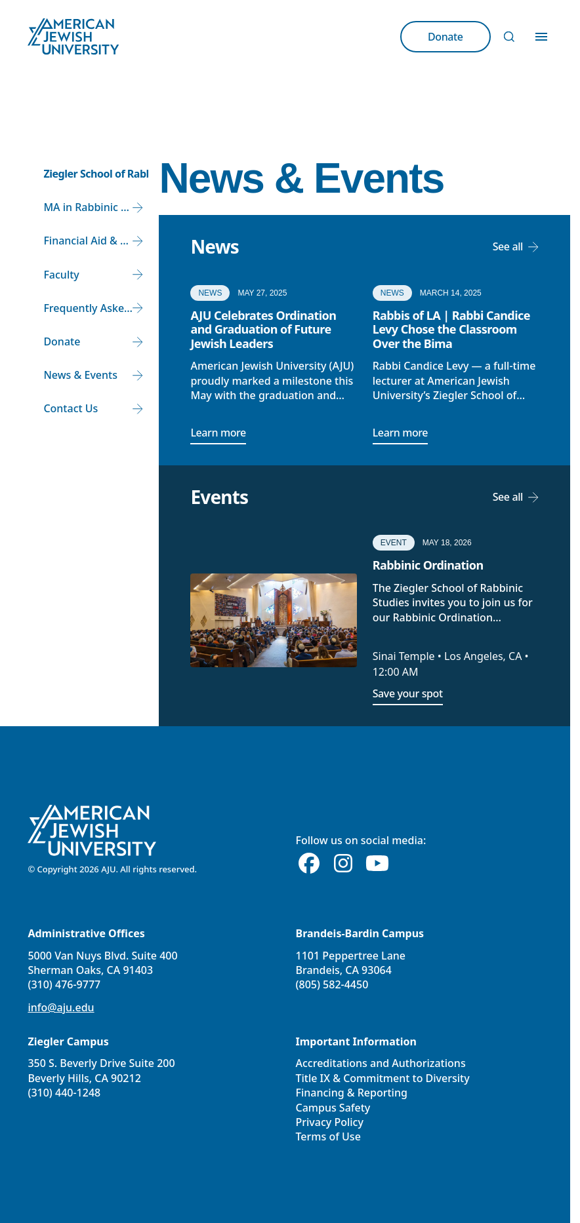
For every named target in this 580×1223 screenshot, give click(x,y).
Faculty (61, 274)
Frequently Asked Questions (95, 308)
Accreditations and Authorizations (381, 1063)
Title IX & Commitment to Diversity (383, 1078)
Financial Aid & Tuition (95, 240)
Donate (61, 341)
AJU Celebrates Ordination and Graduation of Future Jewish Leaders (263, 329)
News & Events (80, 375)
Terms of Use (328, 1136)
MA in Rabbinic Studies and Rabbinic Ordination (95, 207)
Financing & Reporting (351, 1092)
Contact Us (70, 408)
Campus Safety (333, 1107)
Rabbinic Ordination (428, 565)
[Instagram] (343, 864)
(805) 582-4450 (332, 984)
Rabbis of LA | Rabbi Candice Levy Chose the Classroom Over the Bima (451, 329)
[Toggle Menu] (541, 37)
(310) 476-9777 (64, 984)
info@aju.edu (61, 1007)
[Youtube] (377, 864)
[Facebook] (309, 864)
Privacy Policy (329, 1122)
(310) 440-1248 (64, 1092)
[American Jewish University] (92, 831)
